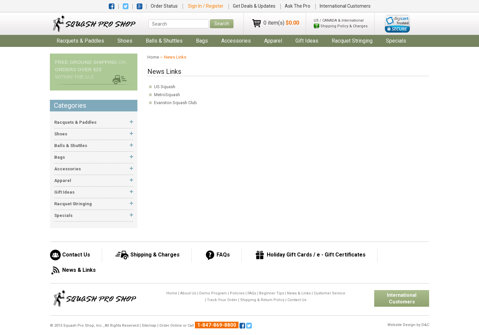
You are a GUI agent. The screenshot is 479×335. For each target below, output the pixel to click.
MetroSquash (167, 94)
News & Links (299, 293)
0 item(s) (281, 23)
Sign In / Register (206, 6)
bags (202, 41)
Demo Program (213, 293)
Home (153, 57)
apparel (273, 41)
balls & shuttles (164, 41)
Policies (237, 293)
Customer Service (329, 293)
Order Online (170, 325)
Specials (396, 41)
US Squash (164, 86)
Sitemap (149, 325)
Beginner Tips (271, 293)
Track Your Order (222, 300)
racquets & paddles (80, 41)
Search (221, 23)
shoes (124, 41)
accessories (236, 41)
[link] (397, 23)
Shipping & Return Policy (262, 300)
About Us (188, 293)
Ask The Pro (297, 6)
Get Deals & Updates (254, 6)
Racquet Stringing (352, 41)
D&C (425, 325)
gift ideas (306, 41)
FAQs (251, 293)
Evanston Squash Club (175, 102)
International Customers (345, 6)
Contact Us (296, 300)
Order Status (164, 6)
